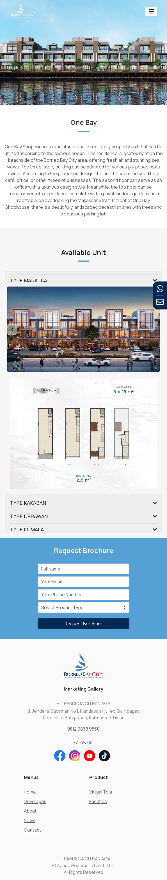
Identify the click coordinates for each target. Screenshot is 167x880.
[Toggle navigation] (151, 11)
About (30, 811)
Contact (32, 830)
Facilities (98, 801)
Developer (35, 801)
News (29, 820)
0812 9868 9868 (83, 729)
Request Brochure (83, 624)
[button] (18, 329)
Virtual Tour (101, 792)
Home (30, 792)
